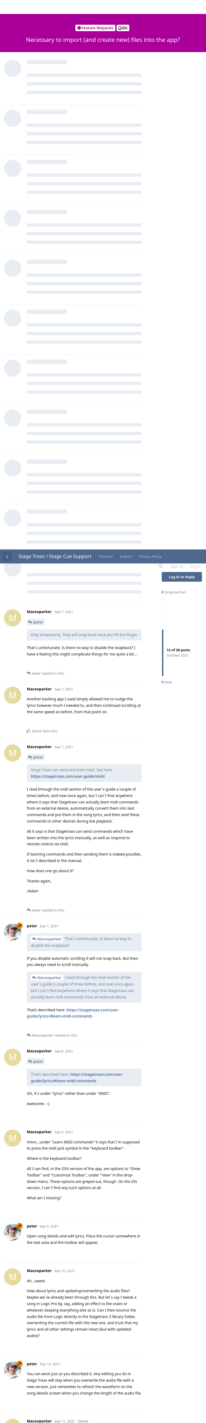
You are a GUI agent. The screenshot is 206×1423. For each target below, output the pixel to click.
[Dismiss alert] (127, 1412)
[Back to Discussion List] (7, 7)
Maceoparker (49, 389)
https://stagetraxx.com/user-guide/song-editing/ (94, 1216)
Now (166, 133)
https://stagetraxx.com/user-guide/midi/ (68, 226)
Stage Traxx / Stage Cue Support (55, 6)
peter (38, 72)
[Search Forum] (160, 16)
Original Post (173, 42)
